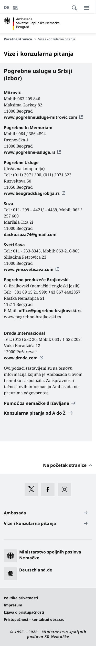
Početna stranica (20, 39)
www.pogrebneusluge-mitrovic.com (40, 117)
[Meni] (86, 7)
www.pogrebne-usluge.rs (29, 152)
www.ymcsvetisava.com (29, 269)
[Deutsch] (6, 7)
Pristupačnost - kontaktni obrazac (34, 619)
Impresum (13, 605)
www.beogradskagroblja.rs (32, 193)
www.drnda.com (21, 358)
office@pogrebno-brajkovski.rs (50, 310)
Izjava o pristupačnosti (24, 612)
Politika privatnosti (21, 597)
